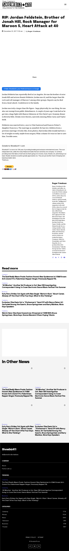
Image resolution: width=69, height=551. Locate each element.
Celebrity (5, 275)
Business (4, 292)
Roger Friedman (34, 31)
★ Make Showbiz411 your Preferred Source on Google (21, 89)
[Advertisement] (34, 342)
